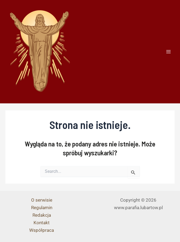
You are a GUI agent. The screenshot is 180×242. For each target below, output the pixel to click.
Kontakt (42, 222)
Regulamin (41, 207)
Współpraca (41, 230)
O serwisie (41, 200)
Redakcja (41, 215)
